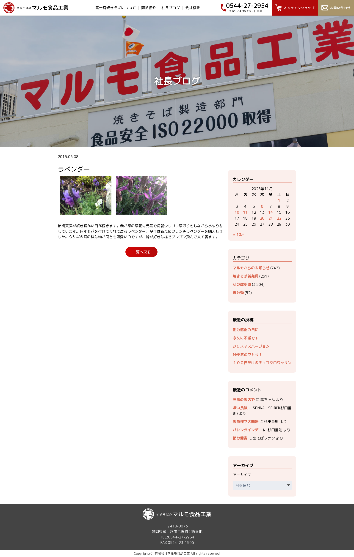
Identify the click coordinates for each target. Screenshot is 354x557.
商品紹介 (148, 7)
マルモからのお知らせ (251, 267)
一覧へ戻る (141, 251)
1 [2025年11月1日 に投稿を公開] (279, 200)
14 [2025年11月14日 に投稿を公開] (270, 212)
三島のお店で (244, 399)
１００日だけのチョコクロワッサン (262, 362)
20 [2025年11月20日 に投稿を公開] (262, 218)
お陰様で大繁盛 (245, 421)
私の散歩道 (242, 284)
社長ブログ (170, 7)
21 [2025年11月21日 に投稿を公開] (270, 218)
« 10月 (239, 234)
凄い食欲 (240, 407)
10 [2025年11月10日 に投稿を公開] (237, 212)
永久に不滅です (245, 338)
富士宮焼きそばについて (115, 7)
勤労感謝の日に (245, 329)
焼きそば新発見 (245, 276)
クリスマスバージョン (251, 346)
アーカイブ (242, 474)
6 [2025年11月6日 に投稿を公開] (262, 206)
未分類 (238, 292)
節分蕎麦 (240, 438)
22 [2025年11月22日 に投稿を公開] (279, 218)
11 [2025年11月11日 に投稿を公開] (245, 212)
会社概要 (192, 7)
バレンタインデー (247, 429)
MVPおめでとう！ (247, 354)
